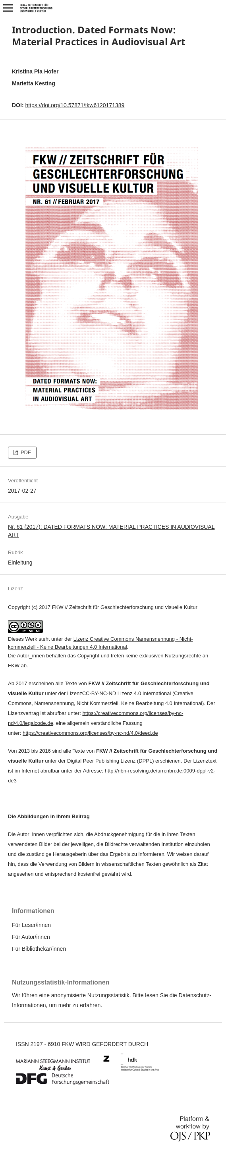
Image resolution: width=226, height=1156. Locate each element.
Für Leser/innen (31, 925)
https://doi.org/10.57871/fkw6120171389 (74, 105)
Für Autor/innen (31, 937)
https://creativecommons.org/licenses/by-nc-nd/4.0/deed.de (90, 733)
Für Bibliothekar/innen (39, 949)
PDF (25, 452)
